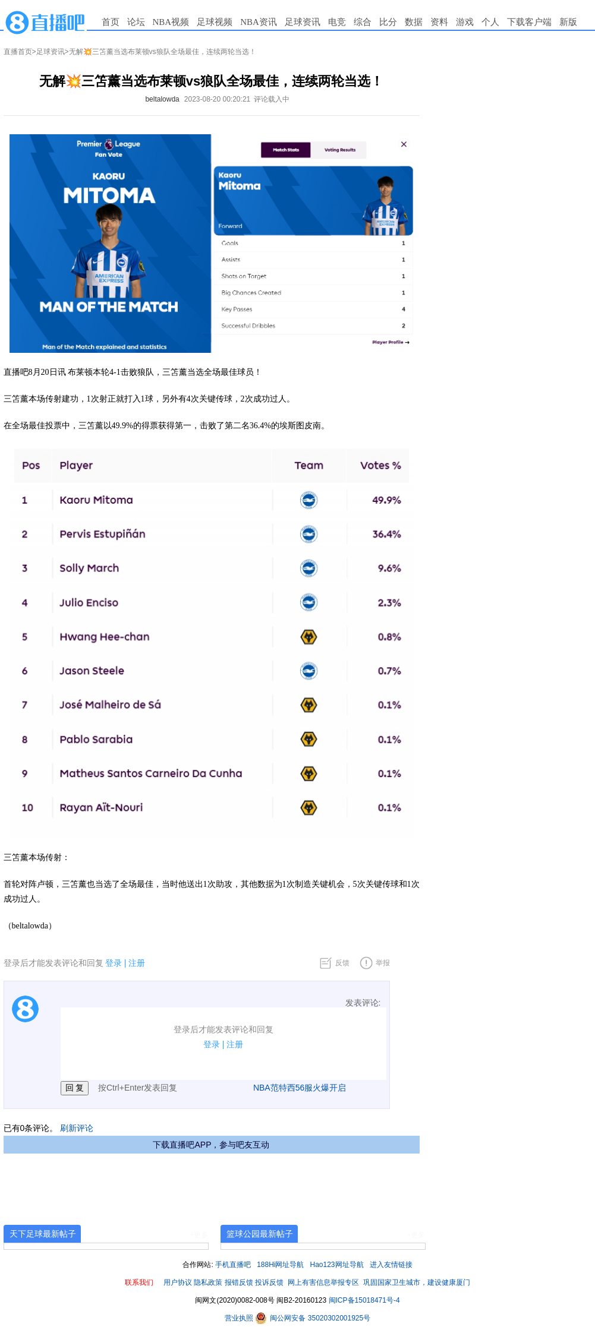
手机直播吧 (233, 1264)
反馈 (342, 963)
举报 (383, 963)
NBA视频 (171, 22)
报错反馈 (239, 1282)
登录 (113, 963)
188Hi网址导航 (280, 1264)
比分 (388, 22)
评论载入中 (271, 99)
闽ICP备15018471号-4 (364, 1300)
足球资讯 (302, 22)
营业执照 (240, 1318)
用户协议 (177, 1282)
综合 (363, 22)
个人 (490, 22)
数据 (414, 22)
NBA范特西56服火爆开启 (299, 1087)
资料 (439, 22)
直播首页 (18, 52)
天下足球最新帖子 (43, 1233)
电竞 (337, 22)
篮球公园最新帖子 (259, 1233)
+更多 (199, 1235)
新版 (568, 22)
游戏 (465, 22)
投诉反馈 (269, 1282)
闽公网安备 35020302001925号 (312, 1318)
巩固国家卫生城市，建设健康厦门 (416, 1282)
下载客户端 (529, 22)
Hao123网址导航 (337, 1264)
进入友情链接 (391, 1264)
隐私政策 (208, 1282)
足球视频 (214, 22)
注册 (136, 963)
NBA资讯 (258, 22)
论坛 (136, 22)
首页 (110, 22)
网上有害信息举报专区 (323, 1282)
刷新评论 (76, 1128)
